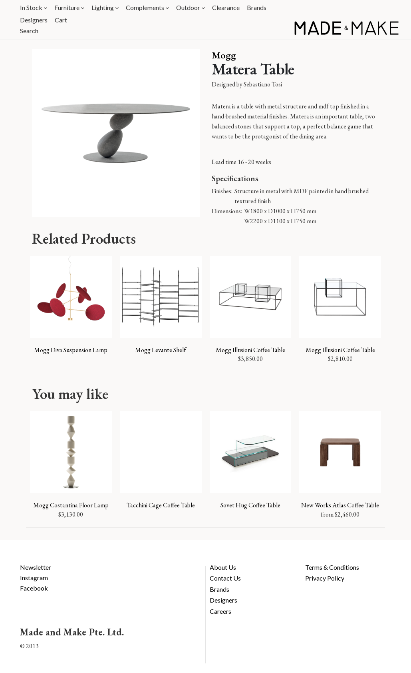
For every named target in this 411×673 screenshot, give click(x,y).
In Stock (33, 7)
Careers (220, 611)
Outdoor (190, 7)
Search (29, 30)
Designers (34, 20)
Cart (61, 20)
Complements (147, 7)
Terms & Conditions (332, 567)
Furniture (69, 7)
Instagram (34, 577)
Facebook (34, 588)
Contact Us (225, 578)
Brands (256, 7)
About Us (223, 567)
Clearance (226, 7)
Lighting (105, 7)
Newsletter (35, 567)
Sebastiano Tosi (263, 84)
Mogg (224, 55)
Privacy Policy (324, 578)
